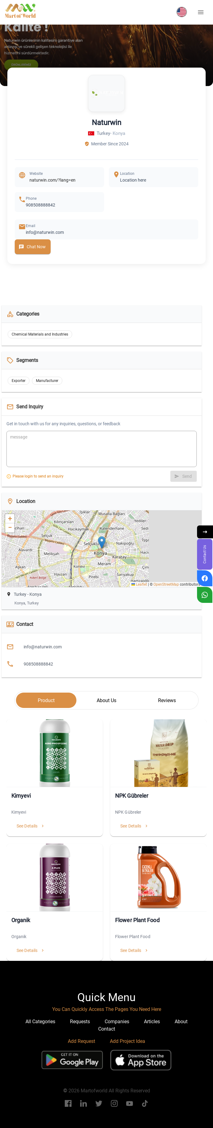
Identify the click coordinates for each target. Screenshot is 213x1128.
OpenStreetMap (166, 584)
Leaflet (139, 584)
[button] (181, 12)
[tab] (46, 700)
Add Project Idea (127, 1041)
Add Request (81, 1041)
